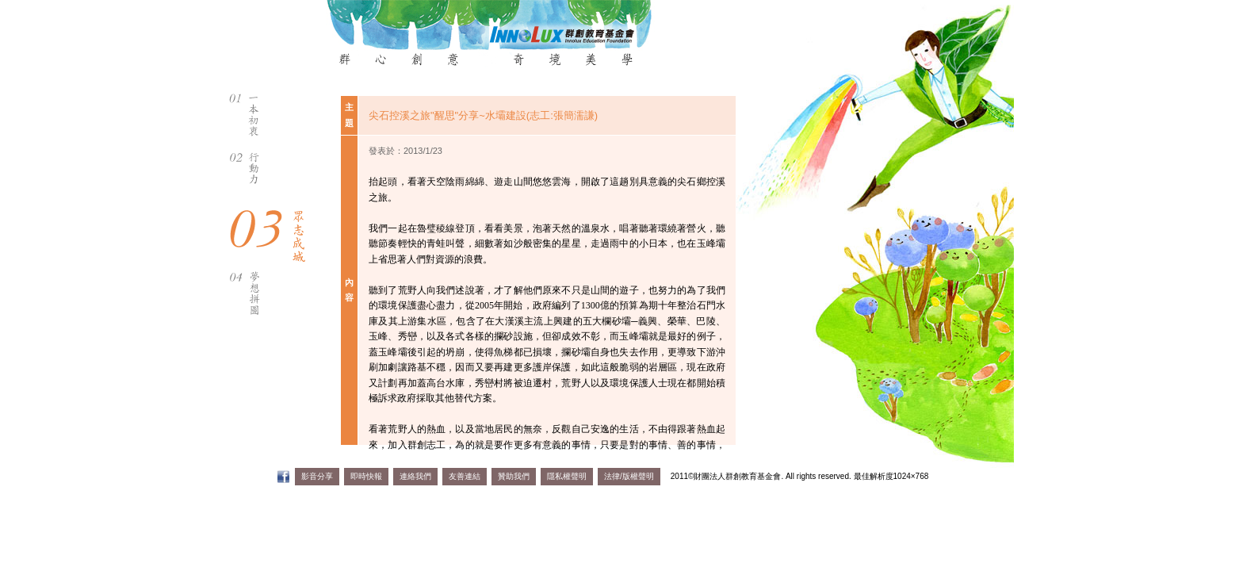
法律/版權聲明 (629, 476)
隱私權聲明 (567, 476)
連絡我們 (415, 476)
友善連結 (464, 476)
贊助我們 (514, 476)
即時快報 (366, 476)
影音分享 (317, 476)
